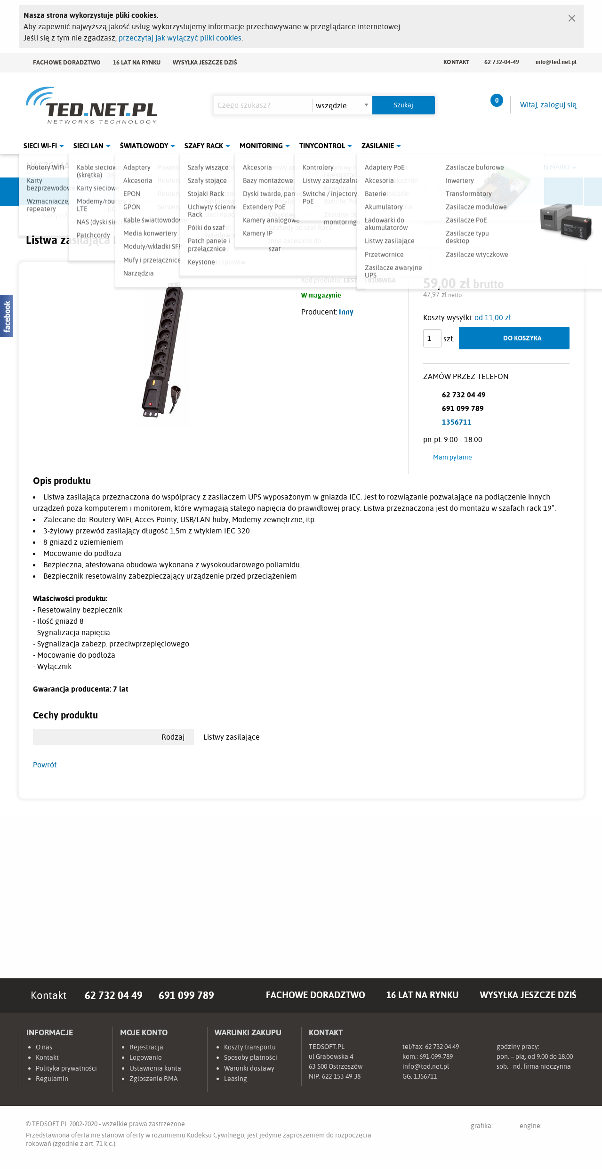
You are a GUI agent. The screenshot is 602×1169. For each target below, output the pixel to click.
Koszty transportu (250, 1047)
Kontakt (456, 61)
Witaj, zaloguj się (548, 104)
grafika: (491, 1127)
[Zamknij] (572, 16)
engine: (548, 1127)
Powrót (44, 764)
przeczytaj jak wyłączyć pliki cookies (180, 37)
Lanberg (477, 191)
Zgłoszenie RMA (153, 1078)
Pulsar (266, 191)
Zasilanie (377, 145)
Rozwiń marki (546, 167)
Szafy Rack (204, 145)
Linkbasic (407, 191)
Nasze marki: (56, 165)
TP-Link (336, 191)
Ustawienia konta (155, 1068)
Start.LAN (548, 191)
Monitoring (261, 145)
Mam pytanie (452, 457)
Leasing (235, 1078)
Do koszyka (522, 337)
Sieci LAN (88, 145)
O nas (44, 1047)
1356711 (457, 422)
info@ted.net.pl (556, 61)
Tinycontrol (322, 145)
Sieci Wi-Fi (40, 145)
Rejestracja (146, 1047)
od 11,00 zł (492, 317)
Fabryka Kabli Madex (195, 191)
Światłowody (144, 145)
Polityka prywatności (66, 1068)
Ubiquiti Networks (54, 191)
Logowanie (145, 1057)
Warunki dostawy (249, 1068)
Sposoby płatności (250, 1057)
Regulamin (52, 1078)
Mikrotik (124, 191)
